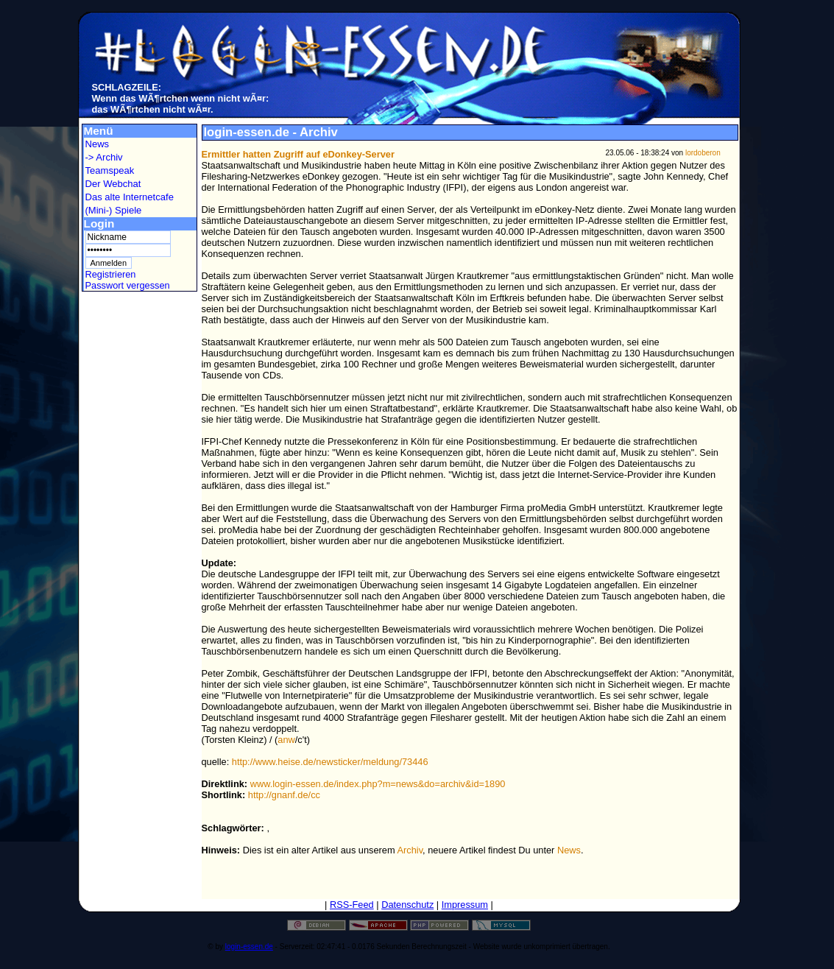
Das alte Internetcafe (129, 196)
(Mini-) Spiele (113, 210)
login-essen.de (249, 946)
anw (286, 739)
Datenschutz (407, 904)
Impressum (465, 904)
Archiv (410, 850)
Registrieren (110, 274)
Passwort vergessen (127, 285)
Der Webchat (113, 183)
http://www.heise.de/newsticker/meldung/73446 (330, 761)
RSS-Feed (352, 904)
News (97, 143)
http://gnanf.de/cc (284, 794)
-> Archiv (104, 157)
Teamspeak (110, 170)
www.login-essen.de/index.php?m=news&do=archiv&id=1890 (378, 783)
